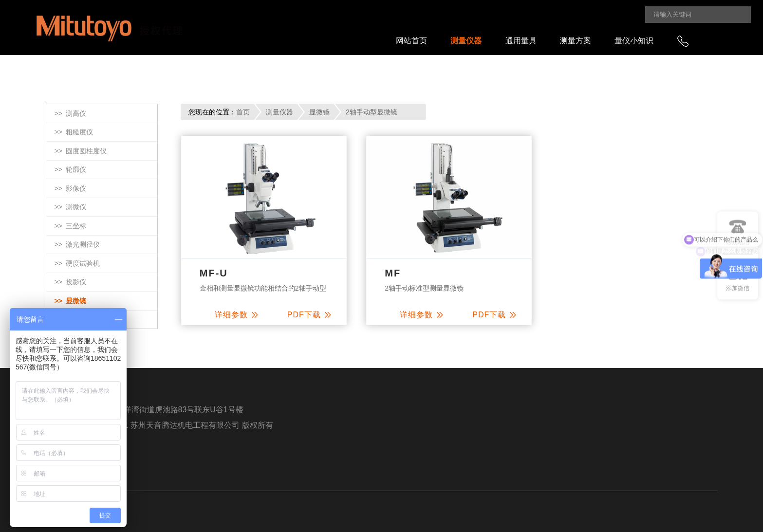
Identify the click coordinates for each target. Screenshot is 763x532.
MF (393, 273)
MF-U (214, 273)
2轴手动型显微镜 (371, 112)
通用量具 (521, 41)
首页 (243, 112)
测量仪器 (466, 41)
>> (70, 114)
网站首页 (411, 41)
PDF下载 (309, 315)
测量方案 (575, 41)
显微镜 (319, 112)
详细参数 (236, 315)
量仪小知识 (633, 41)
